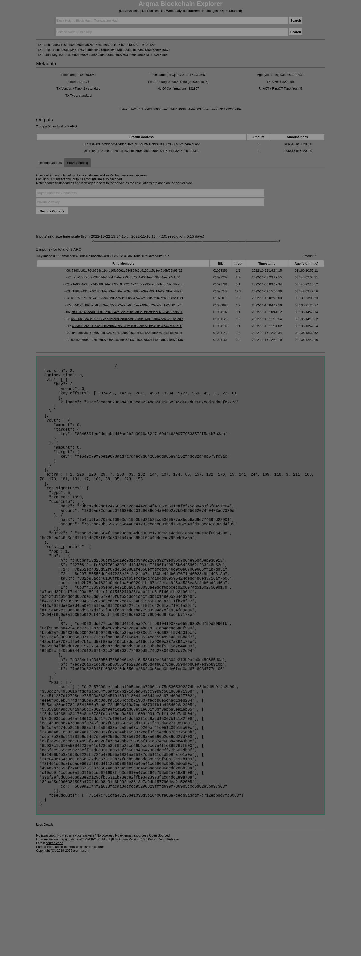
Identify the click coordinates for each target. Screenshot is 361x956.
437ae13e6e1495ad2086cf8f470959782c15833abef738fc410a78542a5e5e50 (127, 326)
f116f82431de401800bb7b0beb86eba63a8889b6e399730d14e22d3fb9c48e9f (127, 291)
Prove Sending (77, 163)
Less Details (45, 925)
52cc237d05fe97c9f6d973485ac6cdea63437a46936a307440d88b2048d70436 (127, 340)
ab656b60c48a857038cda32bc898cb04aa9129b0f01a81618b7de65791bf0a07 (127, 319)
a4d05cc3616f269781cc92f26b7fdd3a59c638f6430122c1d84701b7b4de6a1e (127, 333)
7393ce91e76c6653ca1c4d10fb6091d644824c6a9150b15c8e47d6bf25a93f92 (127, 270)
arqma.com (81, 951)
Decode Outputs (50, 163)
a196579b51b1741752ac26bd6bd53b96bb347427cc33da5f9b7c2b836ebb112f (127, 298)
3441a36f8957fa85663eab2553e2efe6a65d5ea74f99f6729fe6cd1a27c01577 (127, 305)
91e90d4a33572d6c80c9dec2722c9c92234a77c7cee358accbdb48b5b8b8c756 (127, 284)
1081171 (83, 82)
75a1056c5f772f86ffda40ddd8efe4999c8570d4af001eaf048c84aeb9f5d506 (127, 277)
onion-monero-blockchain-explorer (79, 947)
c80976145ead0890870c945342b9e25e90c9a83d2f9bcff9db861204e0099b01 (127, 312)
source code (54, 943)
